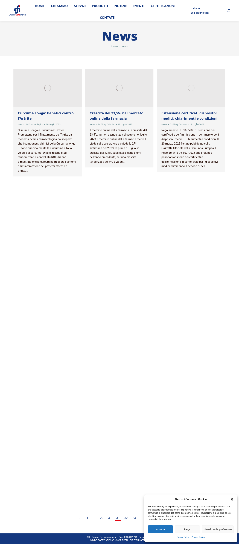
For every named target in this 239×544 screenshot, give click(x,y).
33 (134, 518)
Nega (187, 529)
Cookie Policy (183, 537)
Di (34, 124)
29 (101, 518)
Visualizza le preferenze (218, 529)
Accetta (160, 529)
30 (109, 518)
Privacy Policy (198, 537)
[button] (232, 499)
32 (126, 518)
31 (117, 518)
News (21, 124)
